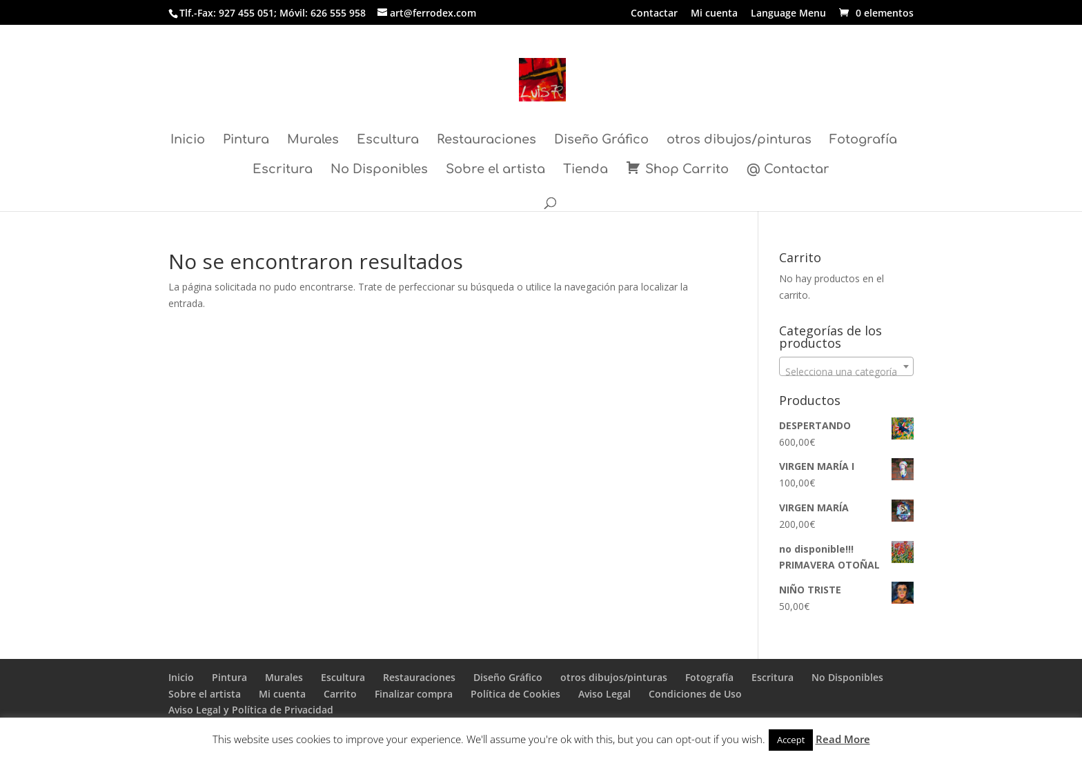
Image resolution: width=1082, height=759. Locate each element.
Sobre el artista (495, 170)
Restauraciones (486, 140)
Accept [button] (791, 739)
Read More (843, 739)
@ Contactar (788, 170)
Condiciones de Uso (695, 693)
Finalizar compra (414, 693)
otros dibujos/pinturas (739, 140)
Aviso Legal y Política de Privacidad (250, 709)
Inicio (187, 140)
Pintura (246, 140)
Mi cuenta (714, 13)
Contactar (654, 13)
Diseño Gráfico (601, 140)
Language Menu (788, 13)
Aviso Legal (604, 693)
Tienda (585, 170)
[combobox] (846, 366)
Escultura (388, 140)
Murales (313, 140)
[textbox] (846, 371)
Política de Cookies (515, 693)
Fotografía (863, 140)
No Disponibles (379, 170)
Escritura (283, 170)
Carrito (340, 693)
